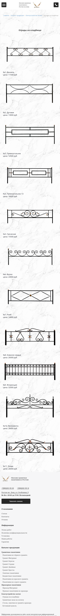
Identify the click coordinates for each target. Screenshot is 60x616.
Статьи (4, 514)
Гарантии (5, 542)
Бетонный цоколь (10, 606)
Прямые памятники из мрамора (15, 591)
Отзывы (5, 520)
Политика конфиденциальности (14, 533)
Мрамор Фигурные (10, 588)
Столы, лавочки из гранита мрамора (17, 603)
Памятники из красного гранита (15, 579)
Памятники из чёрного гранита (15, 555)
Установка (6, 536)
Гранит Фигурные (10, 558)
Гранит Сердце (8, 564)
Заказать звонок (15, 501)
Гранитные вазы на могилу (13, 600)
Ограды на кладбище (11, 597)
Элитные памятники (11, 573)
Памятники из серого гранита (14, 582)
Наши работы (7, 539)
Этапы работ (6, 530)
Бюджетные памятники (12, 576)
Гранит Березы (8, 561)
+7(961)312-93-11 (23, 488)
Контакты (5, 517)
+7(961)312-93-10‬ (8, 488)
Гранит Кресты (8, 570)
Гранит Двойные (9, 567)
